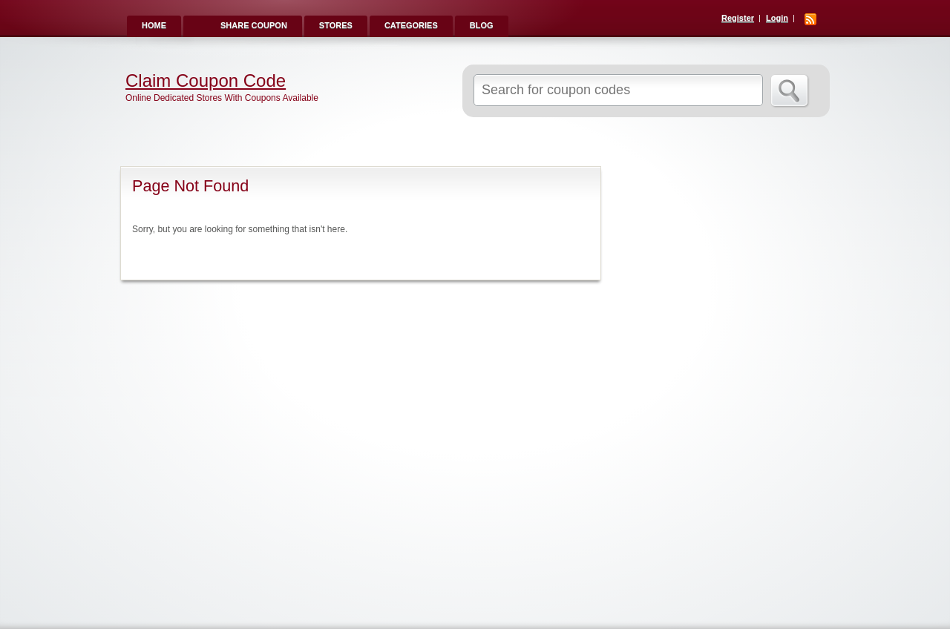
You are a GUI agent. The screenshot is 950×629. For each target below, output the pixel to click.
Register (737, 17)
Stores (336, 25)
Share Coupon (253, 25)
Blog (482, 25)
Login (777, 17)
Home (154, 25)
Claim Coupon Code (205, 81)
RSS (810, 19)
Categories (411, 25)
